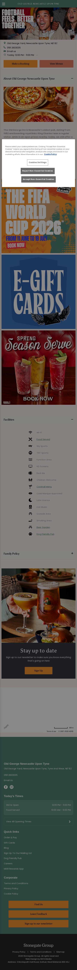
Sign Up (38, 670)
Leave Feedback (38, 914)
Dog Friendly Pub (13, 858)
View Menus (56, 63)
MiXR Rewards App (14, 868)
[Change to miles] (63, 728)
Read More (9, 164)
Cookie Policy (11, 893)
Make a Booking (20, 63)
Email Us (8, 780)
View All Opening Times (18, 821)
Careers (8, 863)
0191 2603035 (14, 47)
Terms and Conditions (16, 883)
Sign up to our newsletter (38, 923)
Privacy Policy (11, 888)
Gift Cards (9, 842)
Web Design (31, 959)
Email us (11, 51)
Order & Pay (10, 837)
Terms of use (51, 731)
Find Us (38, 904)
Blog (6, 847)
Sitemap (60, 952)
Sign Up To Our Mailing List (18, 853)
